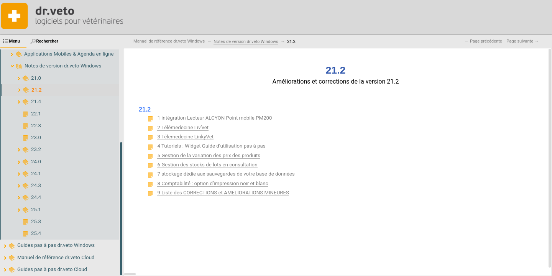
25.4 (36, 233)
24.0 (36, 161)
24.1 (36, 173)
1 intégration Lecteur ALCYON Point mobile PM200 (214, 118)
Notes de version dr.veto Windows (63, 66)
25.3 (36, 221)
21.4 (36, 101)
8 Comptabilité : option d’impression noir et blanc (212, 183)
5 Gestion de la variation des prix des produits (208, 155)
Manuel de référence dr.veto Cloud (56, 257)
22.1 (36, 114)
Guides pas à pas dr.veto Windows (56, 245)
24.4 (36, 197)
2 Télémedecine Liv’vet (183, 127)
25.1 (36, 209)
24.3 (36, 185)
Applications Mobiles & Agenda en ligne (68, 54)
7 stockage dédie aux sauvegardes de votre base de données (225, 174)
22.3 (36, 125)
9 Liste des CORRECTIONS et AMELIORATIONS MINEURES (223, 193)
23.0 (36, 137)
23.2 (36, 149)
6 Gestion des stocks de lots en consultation (207, 165)
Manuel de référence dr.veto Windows (169, 41)
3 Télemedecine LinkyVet (185, 137)
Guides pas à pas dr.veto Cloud (52, 269)
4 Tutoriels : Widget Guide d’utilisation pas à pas (211, 146)
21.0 (36, 78)
